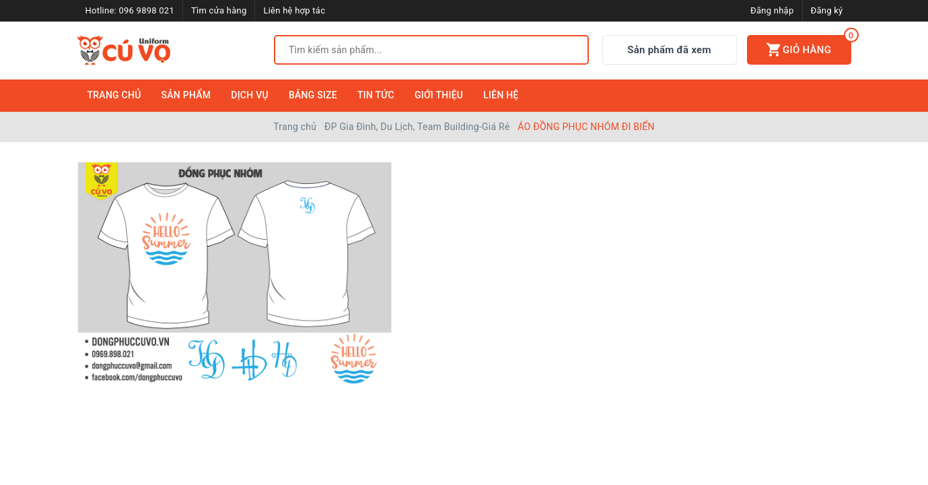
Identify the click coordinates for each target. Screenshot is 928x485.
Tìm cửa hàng (218, 10)
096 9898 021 (146, 10)
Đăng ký (827, 10)
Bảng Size (313, 95)
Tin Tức (375, 95)
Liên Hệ (500, 95)
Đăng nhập (771, 10)
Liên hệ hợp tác (294, 10)
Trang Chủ (114, 95)
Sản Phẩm (186, 95)
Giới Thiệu (439, 95)
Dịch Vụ (250, 95)
